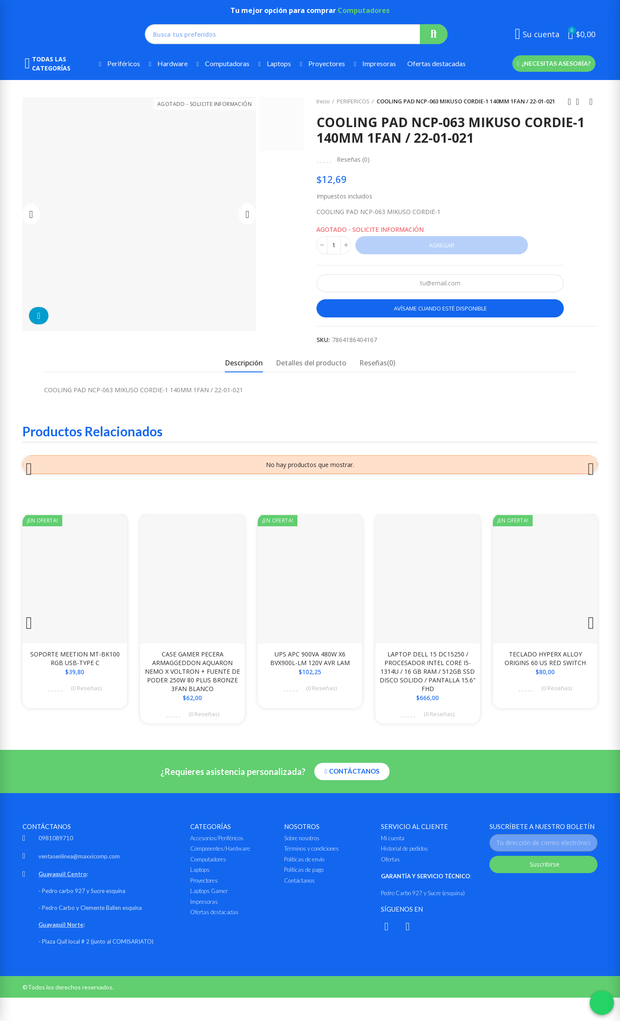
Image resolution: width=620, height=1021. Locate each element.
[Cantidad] (333, 245)
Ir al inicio (580, 101)
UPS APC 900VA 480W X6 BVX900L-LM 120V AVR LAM (310, 667)
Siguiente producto (591, 101)
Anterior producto (569, 101)
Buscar (433, 34)
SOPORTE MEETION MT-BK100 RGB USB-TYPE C (75, 667)
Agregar (441, 245)
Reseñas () (353, 160)
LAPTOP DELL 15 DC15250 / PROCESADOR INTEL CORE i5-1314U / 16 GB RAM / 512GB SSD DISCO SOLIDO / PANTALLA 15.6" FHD (428, 680)
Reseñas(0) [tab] (377, 363)
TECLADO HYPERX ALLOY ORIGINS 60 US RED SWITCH (545, 667)
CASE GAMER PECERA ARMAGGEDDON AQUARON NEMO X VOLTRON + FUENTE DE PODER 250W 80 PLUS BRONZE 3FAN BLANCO (192, 680)
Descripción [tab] (244, 363)
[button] (553, 63)
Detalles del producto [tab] (311, 363)
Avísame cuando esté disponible (440, 308)
